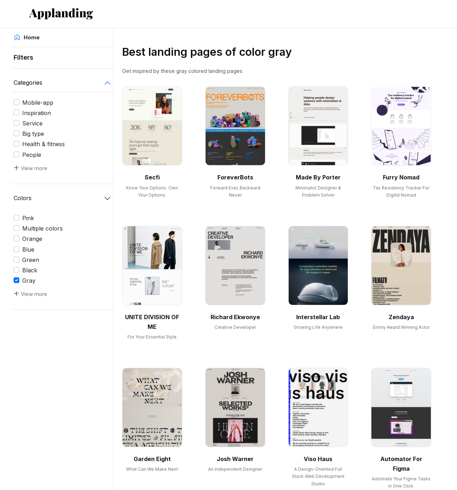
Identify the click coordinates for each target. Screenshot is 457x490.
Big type (33, 133)
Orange (32, 238)
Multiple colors (42, 228)
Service (32, 123)
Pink (28, 218)
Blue (28, 249)
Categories (28, 82)
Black (29, 270)
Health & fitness (43, 144)
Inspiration (36, 113)
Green (30, 259)
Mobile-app (37, 102)
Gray (28, 280)
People (31, 154)
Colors (23, 198)
